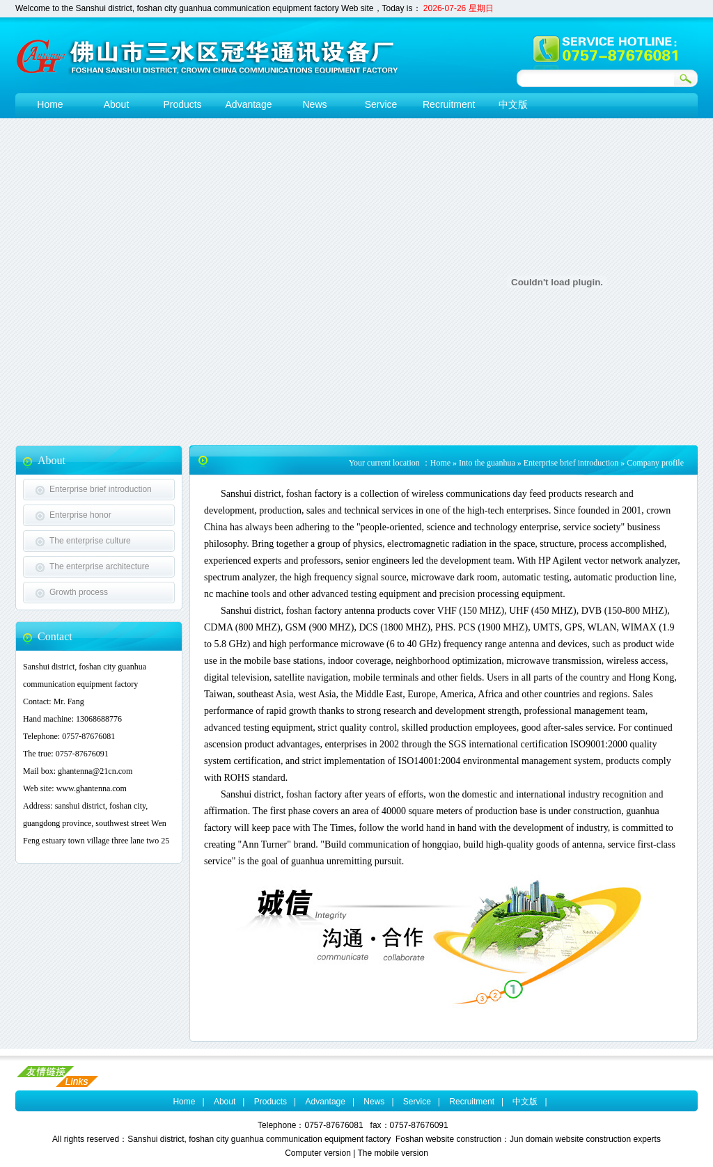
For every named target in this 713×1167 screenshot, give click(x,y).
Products (270, 1101)
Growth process (78, 592)
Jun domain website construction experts (585, 1139)
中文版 (525, 1101)
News (373, 1101)
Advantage (325, 1101)
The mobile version (392, 1153)
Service (417, 1101)
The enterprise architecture (99, 566)
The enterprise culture (90, 541)
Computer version (318, 1153)
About (224, 1101)
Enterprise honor (80, 515)
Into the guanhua (487, 463)
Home (440, 463)
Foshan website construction (448, 1139)
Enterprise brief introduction (100, 489)
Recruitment (471, 1101)
